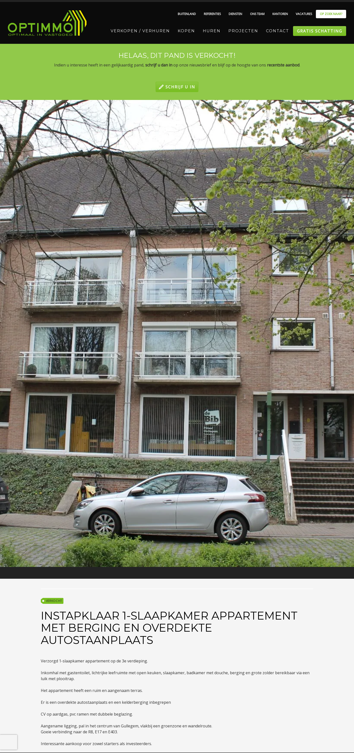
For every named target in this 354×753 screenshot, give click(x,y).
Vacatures (304, 14)
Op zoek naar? (331, 14)
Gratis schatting (319, 31)
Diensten (235, 14)
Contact (277, 31)
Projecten (243, 31)
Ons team (257, 14)
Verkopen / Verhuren (140, 31)
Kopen (186, 31)
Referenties (212, 14)
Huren (212, 31)
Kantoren (280, 14)
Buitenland (187, 14)
